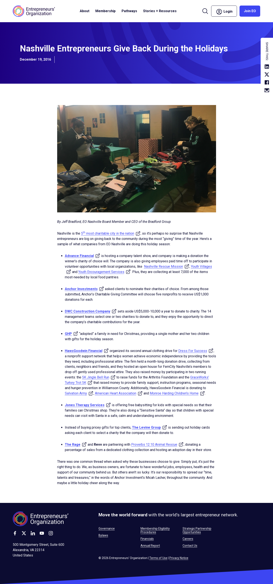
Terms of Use (158, 558)
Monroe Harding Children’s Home (177, 393)
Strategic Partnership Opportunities (197, 530)
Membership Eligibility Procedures (155, 530)
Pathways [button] (129, 11)
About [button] (84, 11)
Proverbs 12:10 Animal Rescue (157, 444)
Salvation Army (79, 393)
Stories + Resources (160, 11)
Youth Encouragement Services (104, 272)
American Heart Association (119, 393)
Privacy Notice (178, 558)
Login (224, 11)
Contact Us (190, 545)
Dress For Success (195, 351)
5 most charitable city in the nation (111, 233)
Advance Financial (82, 256)
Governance (107, 528)
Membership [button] (105, 11)
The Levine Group (149, 427)
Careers (188, 538)
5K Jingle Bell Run (99, 377)
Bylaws (103, 535)
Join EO (250, 11)
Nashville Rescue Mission (166, 266)
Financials (147, 538)
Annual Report (150, 545)
